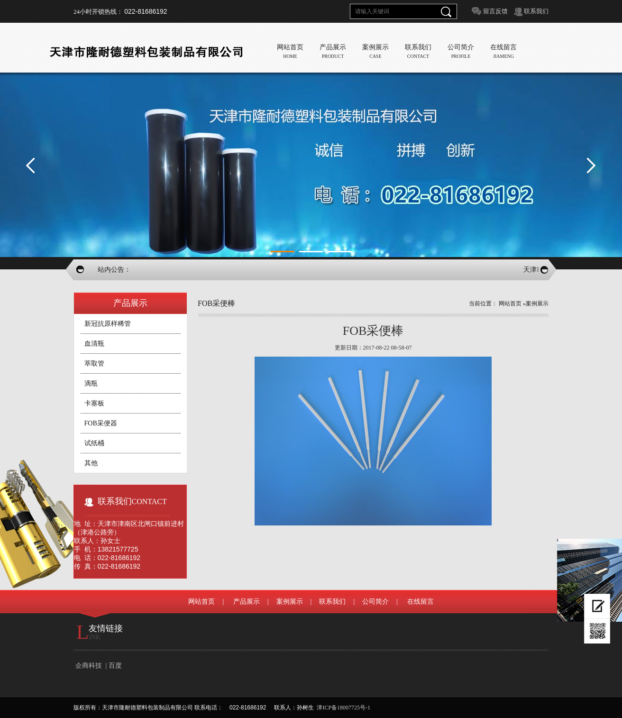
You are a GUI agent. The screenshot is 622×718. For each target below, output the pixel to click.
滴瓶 (91, 383)
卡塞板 (94, 403)
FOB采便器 (100, 423)
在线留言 (420, 601)
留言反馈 (495, 11)
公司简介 (375, 601)
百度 (115, 665)
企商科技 (88, 665)
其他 (91, 463)
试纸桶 (94, 443)
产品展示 (246, 601)
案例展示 (537, 303)
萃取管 (94, 363)
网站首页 (510, 303)
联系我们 (536, 11)
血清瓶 (94, 343)
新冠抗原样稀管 (107, 323)
